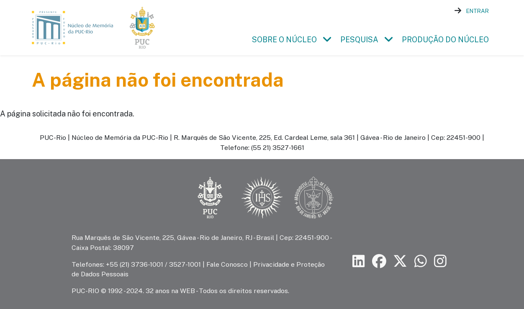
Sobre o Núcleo (284, 39)
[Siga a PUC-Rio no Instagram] (440, 261)
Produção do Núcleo (445, 39)
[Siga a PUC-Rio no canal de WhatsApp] (420, 261)
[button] (327, 40)
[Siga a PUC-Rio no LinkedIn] (358, 261)
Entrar (477, 11)
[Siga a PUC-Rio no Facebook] (379, 261)
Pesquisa (359, 39)
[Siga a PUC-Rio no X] (400, 261)
